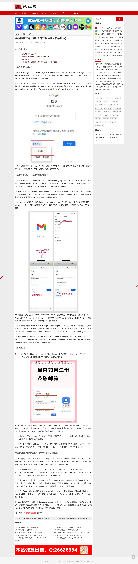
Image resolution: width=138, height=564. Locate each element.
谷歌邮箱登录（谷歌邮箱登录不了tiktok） (28, 530)
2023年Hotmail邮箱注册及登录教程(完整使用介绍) (112, 43)
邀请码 (113, 118)
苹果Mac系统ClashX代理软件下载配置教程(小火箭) (112, 46)
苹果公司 (98, 112)
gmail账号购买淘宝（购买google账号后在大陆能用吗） (32, 538)
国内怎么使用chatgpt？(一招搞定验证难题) (110, 55)
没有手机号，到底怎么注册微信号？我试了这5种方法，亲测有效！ (116, 64)
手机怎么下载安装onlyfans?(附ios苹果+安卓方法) (112, 52)
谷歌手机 (98, 108)
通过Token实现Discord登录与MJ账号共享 (108, 78)
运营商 (105, 118)
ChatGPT (109, 98)
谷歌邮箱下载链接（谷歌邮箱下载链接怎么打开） (70, 535)
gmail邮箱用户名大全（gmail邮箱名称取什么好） (31, 532)
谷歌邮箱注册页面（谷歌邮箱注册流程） (67, 530)
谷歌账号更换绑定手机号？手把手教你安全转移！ (36, 519)
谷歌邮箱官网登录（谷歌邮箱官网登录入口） (68, 527)
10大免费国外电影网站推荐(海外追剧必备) (110, 34)
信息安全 (114, 105)
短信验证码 (99, 98)
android (117, 108)
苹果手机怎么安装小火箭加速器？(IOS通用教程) (111, 37)
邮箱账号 (23, 34)
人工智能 (114, 101)
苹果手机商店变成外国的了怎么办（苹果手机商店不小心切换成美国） (79, 519)
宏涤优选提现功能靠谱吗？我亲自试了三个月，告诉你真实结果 (114, 81)
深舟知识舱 (113, 137)
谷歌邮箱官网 (31, 513)
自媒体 (105, 101)
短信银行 (105, 122)
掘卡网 (98, 140)
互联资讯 (54, 13)
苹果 (98, 101)
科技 (97, 115)
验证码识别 (99, 125)
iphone (107, 112)
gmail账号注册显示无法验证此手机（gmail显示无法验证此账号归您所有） (77, 532)
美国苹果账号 (100, 137)
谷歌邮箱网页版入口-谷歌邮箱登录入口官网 (36, 57)
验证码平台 (114, 115)
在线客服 (74, 13)
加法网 (98, 135)
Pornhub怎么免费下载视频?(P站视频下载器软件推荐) (113, 40)
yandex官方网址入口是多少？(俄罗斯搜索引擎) (111, 28)
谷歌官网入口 (26, 59)
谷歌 (117, 98)
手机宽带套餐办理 (115, 135)
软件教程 (44, 13)
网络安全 (107, 108)
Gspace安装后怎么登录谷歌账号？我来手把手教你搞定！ (113, 84)
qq (113, 122)
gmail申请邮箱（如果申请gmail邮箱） (27, 527)
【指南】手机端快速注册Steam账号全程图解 (109, 67)
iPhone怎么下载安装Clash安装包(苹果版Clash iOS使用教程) (115, 31)
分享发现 (64, 13)
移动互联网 (117, 112)
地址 (106, 105)
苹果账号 (98, 105)
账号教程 (25, 13)
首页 (17, 13)
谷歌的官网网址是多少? (29, 54)
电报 (97, 122)
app (97, 118)
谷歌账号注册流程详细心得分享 (105, 90)
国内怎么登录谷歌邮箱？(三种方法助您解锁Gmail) (112, 49)
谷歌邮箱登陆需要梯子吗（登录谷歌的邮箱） (29, 535)
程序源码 (34, 13)
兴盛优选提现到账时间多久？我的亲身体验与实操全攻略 (112, 72)
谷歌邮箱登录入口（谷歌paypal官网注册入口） (69, 538)
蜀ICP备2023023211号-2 (70, 561)
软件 (104, 115)
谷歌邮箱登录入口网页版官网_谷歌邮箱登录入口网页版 (39, 62)
